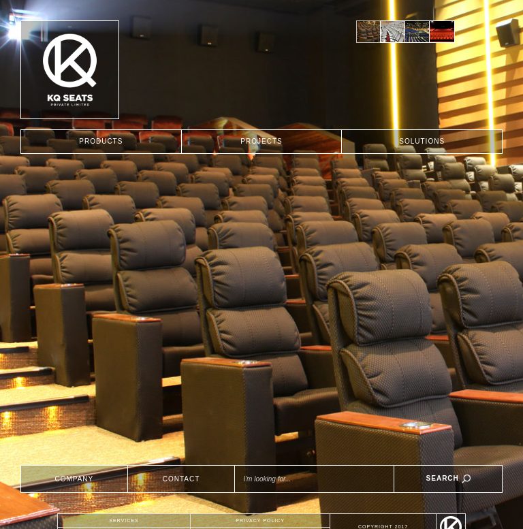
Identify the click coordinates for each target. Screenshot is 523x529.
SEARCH (448, 479)
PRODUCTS (101, 141)
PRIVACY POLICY (260, 520)
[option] (368, 31)
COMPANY (73, 479)
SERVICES (123, 520)
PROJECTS (261, 141)
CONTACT (181, 479)
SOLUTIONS (422, 141)
